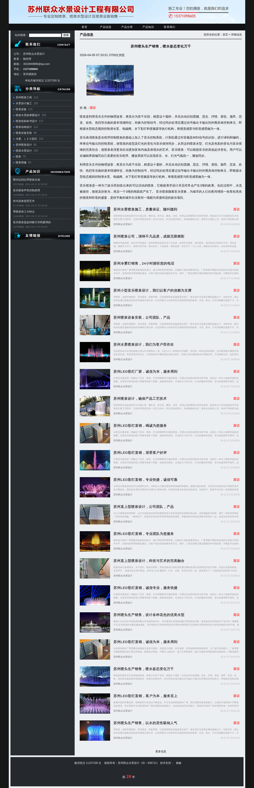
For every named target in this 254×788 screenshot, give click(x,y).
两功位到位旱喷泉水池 (26, 179)
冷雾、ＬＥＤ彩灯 (26, 138)
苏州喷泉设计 (24, 144)
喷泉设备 (21, 109)
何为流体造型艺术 (24, 201)
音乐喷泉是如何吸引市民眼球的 (32, 222)
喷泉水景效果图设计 (28, 115)
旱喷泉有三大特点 (24, 211)
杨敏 (178, 762)
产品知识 (148, 27)
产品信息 (105, 27)
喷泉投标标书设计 (26, 121)
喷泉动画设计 (24, 127)
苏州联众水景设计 (122, 224)
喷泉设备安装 (24, 132)
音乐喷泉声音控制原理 (26, 190)
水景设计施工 (24, 103)
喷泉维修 (21, 162)
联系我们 (169, 27)
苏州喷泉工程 (24, 97)
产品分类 (127, 27)
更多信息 (160, 751)
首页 (84, 27)
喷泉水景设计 (24, 150)
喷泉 (18, 156)
